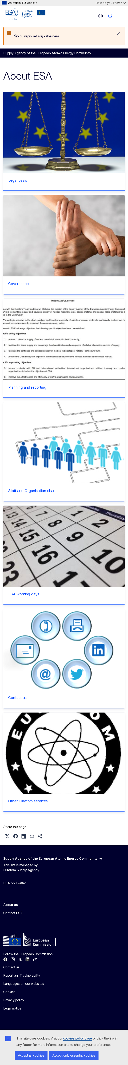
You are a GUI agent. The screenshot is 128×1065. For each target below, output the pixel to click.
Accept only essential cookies (73, 1055)
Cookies (9, 992)
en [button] (100, 16)
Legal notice (12, 1008)
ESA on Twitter (14, 883)
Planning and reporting (27, 387)
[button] (7, 836)
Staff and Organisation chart (32, 491)
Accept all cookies (31, 1055)
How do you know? (111, 3)
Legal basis (17, 180)
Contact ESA (13, 913)
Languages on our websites (23, 984)
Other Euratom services (28, 801)
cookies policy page (77, 1038)
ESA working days (23, 594)
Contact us (17, 697)
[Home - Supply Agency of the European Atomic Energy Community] (25, 14)
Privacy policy (13, 1000)
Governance (18, 284)
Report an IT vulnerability (21, 975)
